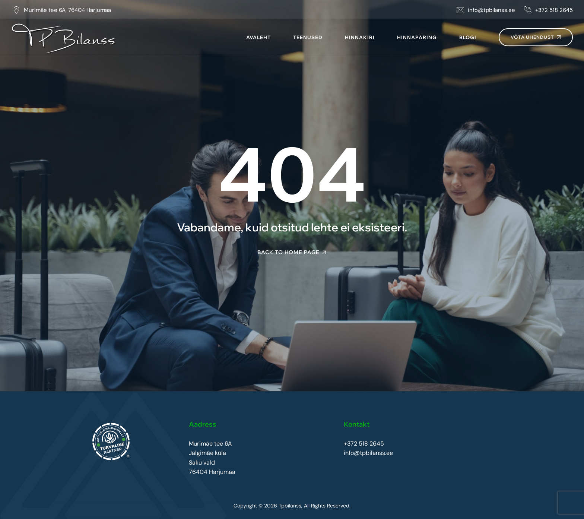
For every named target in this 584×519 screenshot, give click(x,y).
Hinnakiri (360, 37)
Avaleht (258, 37)
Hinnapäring (417, 37)
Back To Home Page (288, 252)
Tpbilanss (290, 505)
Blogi (467, 37)
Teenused (308, 37)
